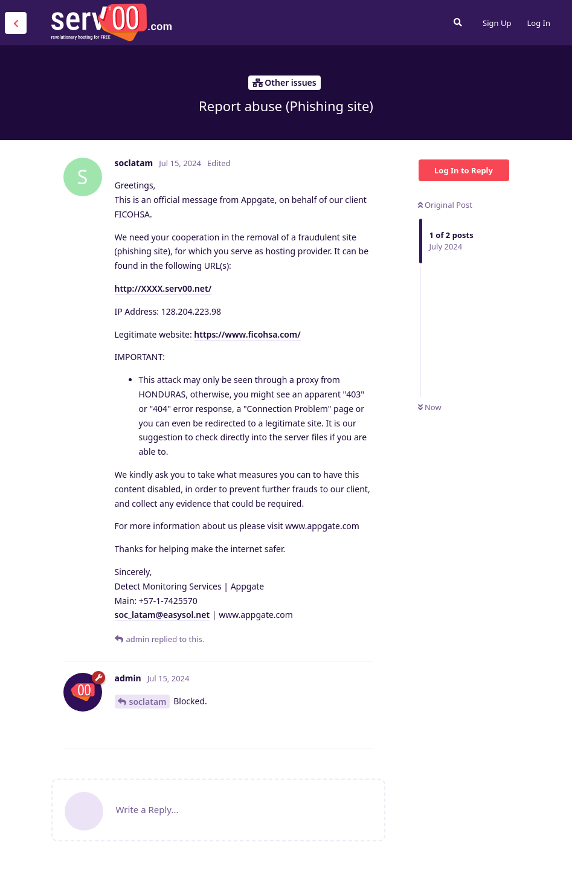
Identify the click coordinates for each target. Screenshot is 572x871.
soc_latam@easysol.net (162, 614)
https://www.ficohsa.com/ (247, 334)
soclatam (148, 701)
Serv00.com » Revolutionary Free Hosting (111, 22)
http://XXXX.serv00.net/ (163, 288)
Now (430, 407)
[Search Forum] (458, 22)
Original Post (445, 204)
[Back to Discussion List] (16, 23)
